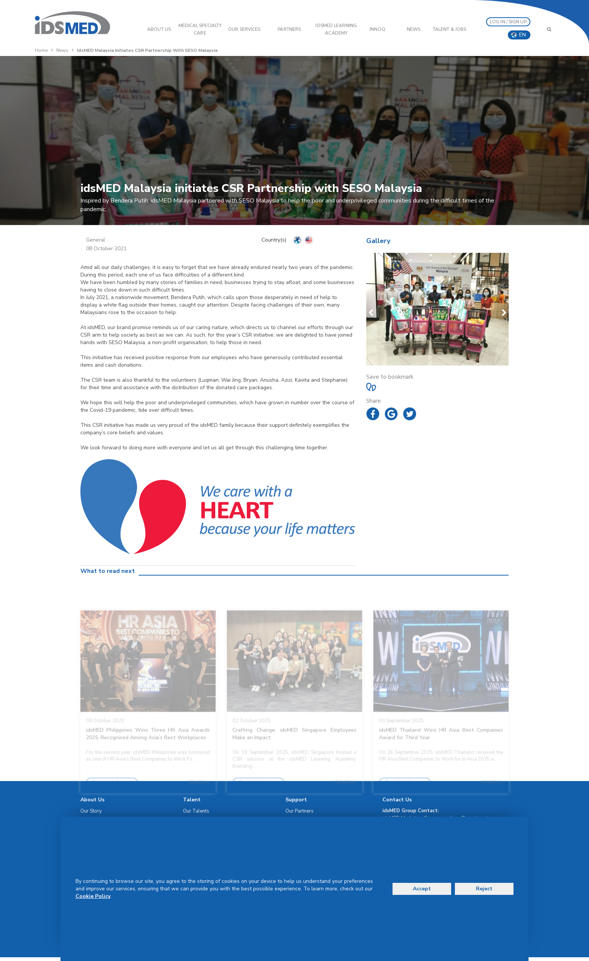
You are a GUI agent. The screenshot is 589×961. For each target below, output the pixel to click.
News (413, 29)
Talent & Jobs (449, 29)
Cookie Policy (93, 896)
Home (41, 50)
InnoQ (377, 29)
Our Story (91, 811)
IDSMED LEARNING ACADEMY (336, 29)
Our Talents (196, 811)
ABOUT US (159, 29)
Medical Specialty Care (200, 29)
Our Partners (299, 811)
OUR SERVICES (244, 29)
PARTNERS (289, 29)
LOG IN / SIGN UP (508, 22)
